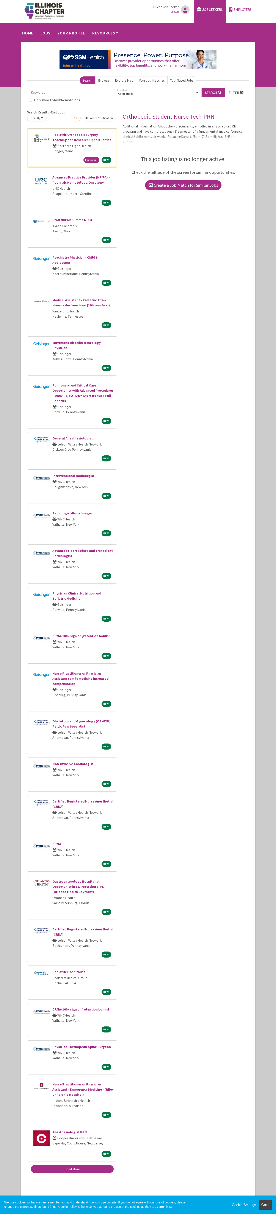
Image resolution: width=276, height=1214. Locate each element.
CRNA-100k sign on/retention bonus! (80, 1009)
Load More (72, 1169)
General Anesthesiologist (72, 438)
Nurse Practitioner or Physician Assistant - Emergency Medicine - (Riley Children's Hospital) (83, 1089)
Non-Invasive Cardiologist (73, 764)
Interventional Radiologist (73, 475)
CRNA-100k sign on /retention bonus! (81, 636)
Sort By (35, 118)
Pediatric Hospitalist (68, 972)
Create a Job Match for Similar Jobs (183, 185)
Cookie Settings (244, 1205)
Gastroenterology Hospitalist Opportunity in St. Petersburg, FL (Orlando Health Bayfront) (78, 886)
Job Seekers (210, 9)
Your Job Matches (152, 80)
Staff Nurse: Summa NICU (72, 220)
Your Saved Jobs (181, 80)
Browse (103, 80)
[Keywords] (72, 92)
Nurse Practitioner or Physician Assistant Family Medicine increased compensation (80, 678)
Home (27, 33)
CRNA (56, 844)
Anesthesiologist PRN (69, 1132)
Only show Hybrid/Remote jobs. (57, 100)
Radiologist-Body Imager (72, 513)
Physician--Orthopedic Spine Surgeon (81, 1047)
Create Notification (99, 118)
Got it (265, 1205)
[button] (236, 92)
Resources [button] (103, 33)
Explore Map (124, 80)
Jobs (46, 33)
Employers (240, 9)
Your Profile (71, 33)
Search (88, 80)
